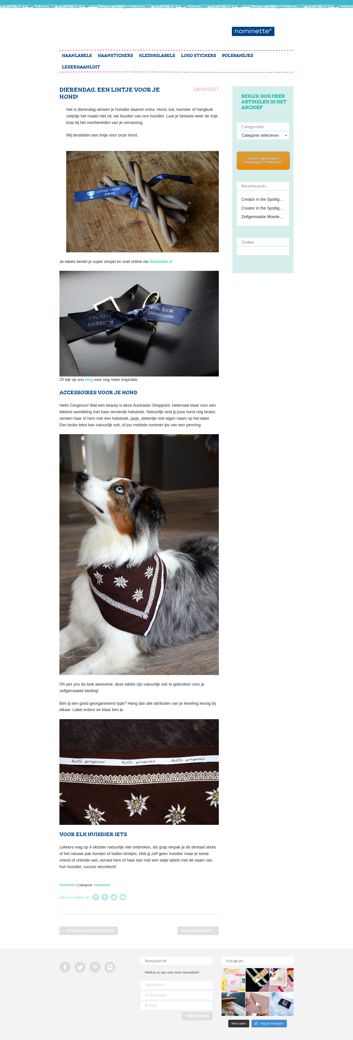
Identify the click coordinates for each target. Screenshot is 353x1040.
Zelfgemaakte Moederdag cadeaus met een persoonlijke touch (263, 216)
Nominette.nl (160, 261)
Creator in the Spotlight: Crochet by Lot (263, 208)
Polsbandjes (237, 55)
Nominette (67, 885)
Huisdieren (102, 885)
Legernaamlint (81, 67)
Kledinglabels (157, 55)
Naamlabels (77, 55)
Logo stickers (198, 55)
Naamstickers (115, 55)
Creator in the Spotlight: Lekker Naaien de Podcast (263, 199)
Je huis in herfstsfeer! (90, 930)
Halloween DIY (196, 930)
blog (89, 379)
